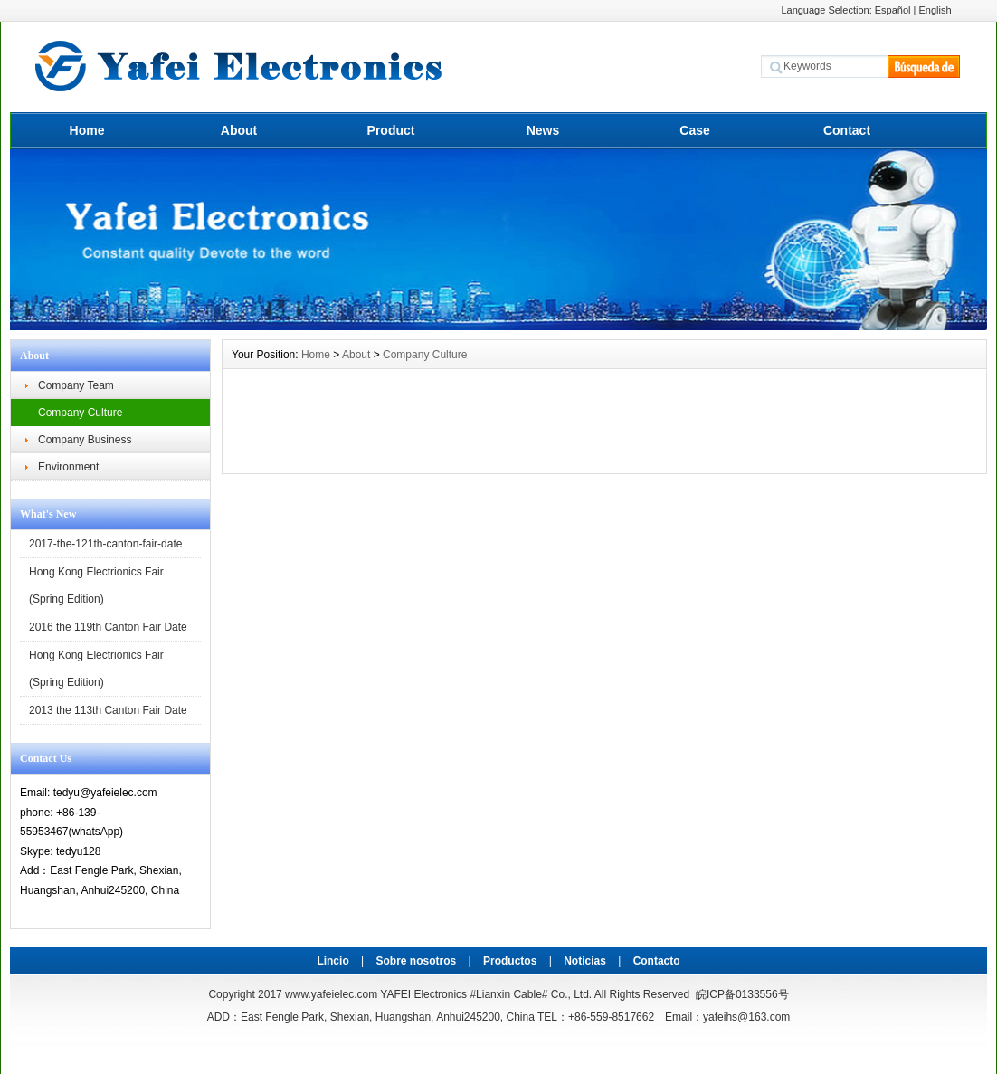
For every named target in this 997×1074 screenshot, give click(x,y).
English (935, 10)
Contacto (656, 961)
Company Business (84, 439)
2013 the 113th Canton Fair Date (108, 710)
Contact (846, 130)
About (239, 130)
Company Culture (80, 412)
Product (391, 130)
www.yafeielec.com (331, 994)
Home (87, 130)
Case (694, 130)
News (543, 130)
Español (893, 10)
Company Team (76, 385)
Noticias (585, 961)
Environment (68, 467)
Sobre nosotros (416, 961)
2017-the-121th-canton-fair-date (105, 543)
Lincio (332, 961)
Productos (509, 961)
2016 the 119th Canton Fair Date (108, 627)
